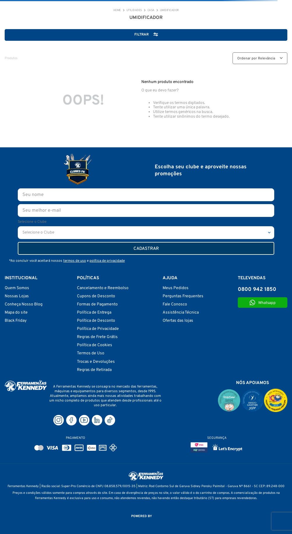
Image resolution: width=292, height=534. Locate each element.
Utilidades (134, 10)
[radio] (214, 58)
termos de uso (74, 261)
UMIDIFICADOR (169, 10)
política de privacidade (107, 261)
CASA (150, 10)
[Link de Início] (117, 10)
